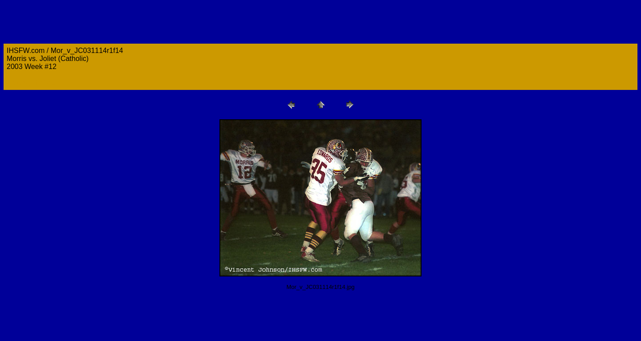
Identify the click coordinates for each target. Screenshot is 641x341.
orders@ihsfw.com (36, 82)
